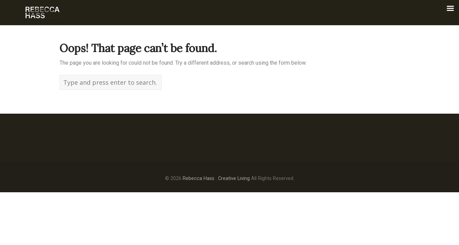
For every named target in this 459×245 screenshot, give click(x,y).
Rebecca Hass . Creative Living (216, 178)
